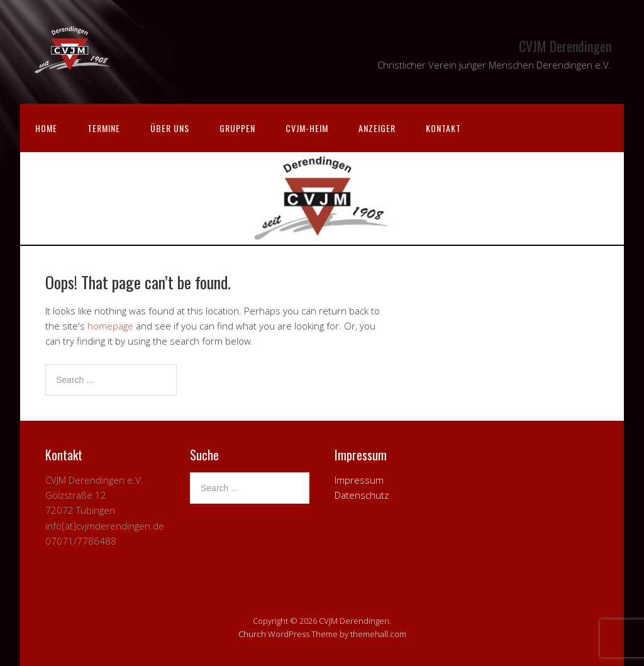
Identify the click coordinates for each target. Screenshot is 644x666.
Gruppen (237, 128)
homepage (110, 325)
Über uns (169, 128)
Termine (103, 128)
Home (46, 128)
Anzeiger (377, 128)
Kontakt (443, 128)
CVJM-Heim (307, 128)
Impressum (359, 480)
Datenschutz (362, 495)
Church (252, 634)
